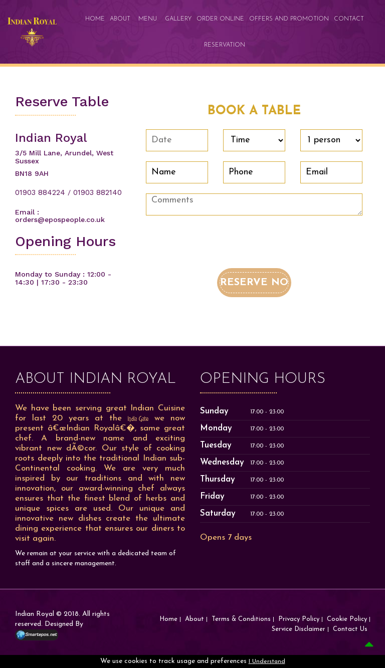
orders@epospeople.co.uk (60, 219)
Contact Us (350, 629)
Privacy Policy (298, 619)
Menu (147, 19)
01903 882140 (97, 192)
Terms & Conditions (241, 619)
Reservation (224, 45)
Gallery (178, 19)
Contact (349, 19)
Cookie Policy (347, 619)
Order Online (220, 19)
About (120, 19)
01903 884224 (40, 192)
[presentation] (222, 248)
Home (95, 19)
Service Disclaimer (298, 629)
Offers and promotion (289, 19)
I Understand (267, 661)
